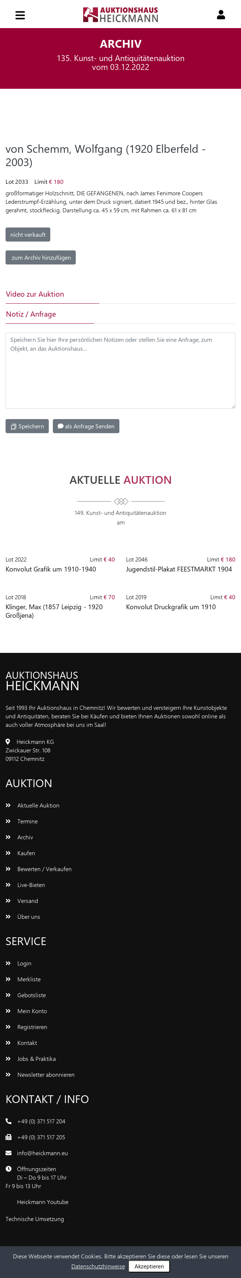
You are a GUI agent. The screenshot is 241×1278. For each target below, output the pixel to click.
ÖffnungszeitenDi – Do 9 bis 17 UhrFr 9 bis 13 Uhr (36, 1177)
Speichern (27, 426)
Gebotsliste (26, 995)
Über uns (23, 916)
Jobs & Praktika (31, 1058)
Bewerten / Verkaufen (39, 869)
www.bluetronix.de (88, 1219)
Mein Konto (26, 1011)
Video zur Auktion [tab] (35, 294)
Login (18, 963)
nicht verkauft (27, 234)
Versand (22, 900)
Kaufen (20, 853)
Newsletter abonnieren (40, 1074)
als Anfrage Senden (86, 426)
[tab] (138, 294)
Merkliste (23, 979)
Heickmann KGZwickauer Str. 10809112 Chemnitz (30, 750)
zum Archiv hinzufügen (40, 257)
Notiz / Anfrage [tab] (31, 313)
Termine (22, 821)
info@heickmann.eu (42, 1153)
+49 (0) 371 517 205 (41, 1137)
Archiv (19, 837)
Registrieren (26, 1027)
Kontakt (21, 1042)
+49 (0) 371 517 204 (41, 1121)
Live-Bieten (25, 884)
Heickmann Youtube (42, 1201)
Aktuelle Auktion (33, 805)
